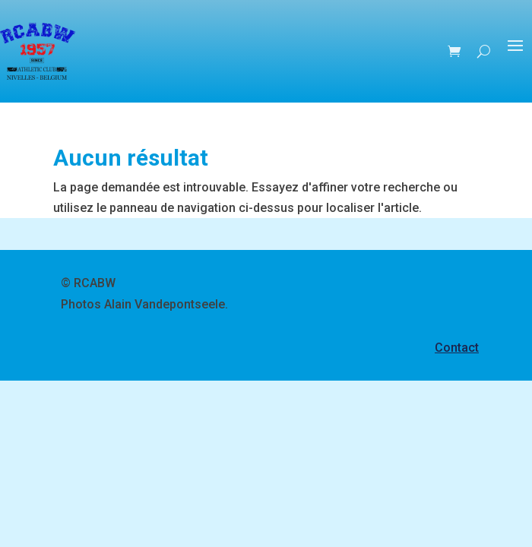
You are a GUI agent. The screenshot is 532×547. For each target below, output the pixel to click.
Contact (457, 347)
